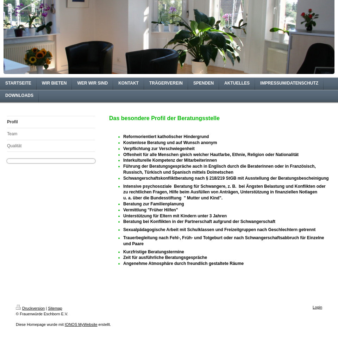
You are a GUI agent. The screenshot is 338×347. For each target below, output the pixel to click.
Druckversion (30, 308)
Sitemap (55, 308)
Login (317, 307)
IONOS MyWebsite (81, 324)
